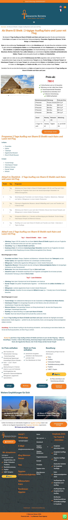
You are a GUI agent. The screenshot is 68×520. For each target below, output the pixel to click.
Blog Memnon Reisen (40, 473)
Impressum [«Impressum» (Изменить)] (27, 508)
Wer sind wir (41, 438)
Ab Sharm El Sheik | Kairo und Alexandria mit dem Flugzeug (48, 414)
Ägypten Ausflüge (35, 423)
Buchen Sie (7, 338)
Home (38, 434)
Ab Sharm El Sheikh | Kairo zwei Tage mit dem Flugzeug (16, 414)
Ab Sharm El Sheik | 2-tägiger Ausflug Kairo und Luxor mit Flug (34, 31)
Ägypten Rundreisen (39, 452)
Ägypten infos (40, 468)
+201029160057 (23, 441)
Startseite (3, 27)
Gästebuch (39, 442)
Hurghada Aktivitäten (32, 425)
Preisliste (39, 464)
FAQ (20, 465)
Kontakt (38, 461)
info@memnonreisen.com (26, 449)
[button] (34, 22)
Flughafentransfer (41, 457)
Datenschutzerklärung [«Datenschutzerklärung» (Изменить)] (38, 508)
